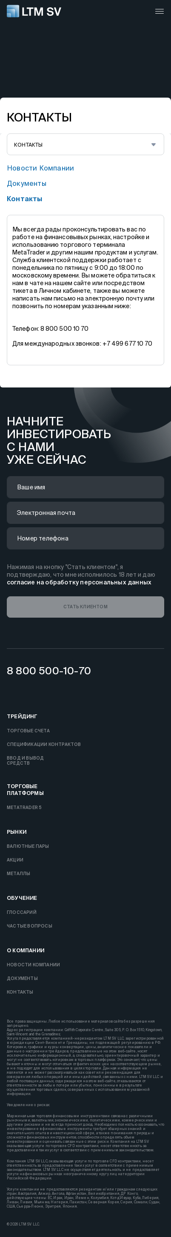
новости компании (40, 168)
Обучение (22, 898)
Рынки (16, 832)
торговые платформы (25, 789)
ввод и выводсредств (25, 761)
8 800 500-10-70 (49, 671)
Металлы (18, 873)
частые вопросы (29, 926)
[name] (85, 487)
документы (26, 183)
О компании (25, 950)
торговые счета (28, 730)
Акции (15, 860)
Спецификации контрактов (44, 744)
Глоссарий (22, 912)
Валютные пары (28, 846)
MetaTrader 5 (24, 807)
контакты (25, 198)
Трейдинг (22, 716)
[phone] (85, 538)
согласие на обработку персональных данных (79, 582)
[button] (85, 607)
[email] (85, 513)
